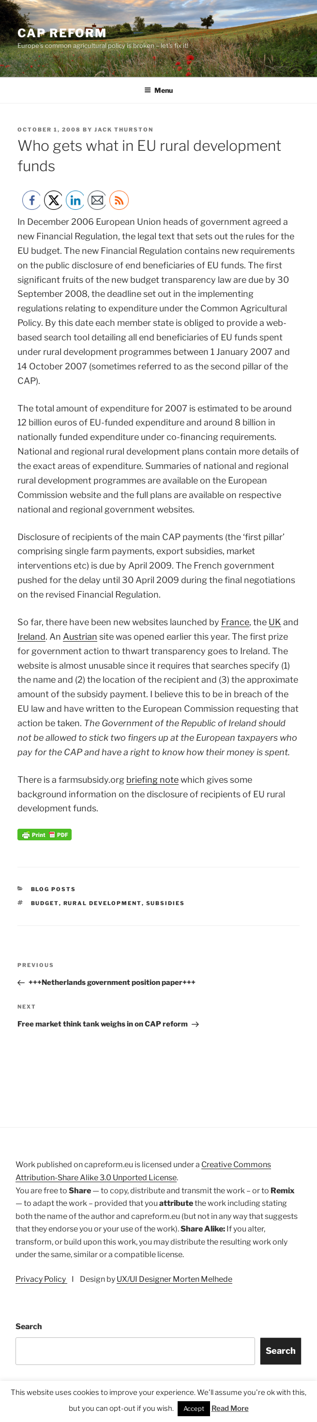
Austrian (80, 636)
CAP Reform (62, 33)
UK (275, 622)
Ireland (31, 636)
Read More (230, 1408)
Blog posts (53, 889)
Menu (158, 90)
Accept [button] (193, 1408)
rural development (102, 903)
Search (28, 1326)
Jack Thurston (123, 129)
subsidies (165, 903)
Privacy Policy (41, 1279)
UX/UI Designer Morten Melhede (174, 1279)
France (235, 622)
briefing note (152, 780)
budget (45, 903)
